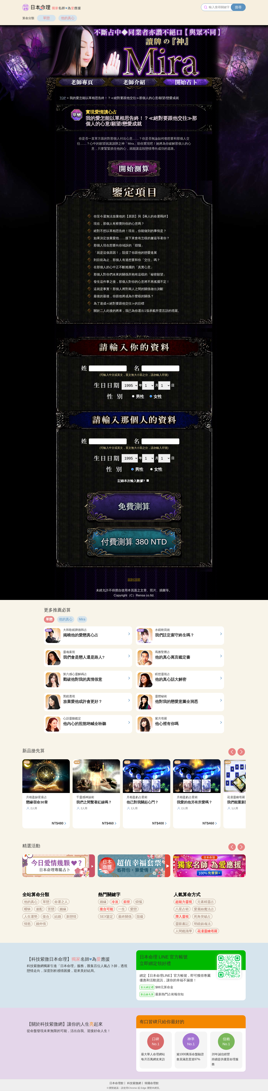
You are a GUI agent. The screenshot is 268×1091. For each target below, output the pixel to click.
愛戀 (133, 909)
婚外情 (41, 924)
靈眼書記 (182, 924)
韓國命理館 (152, 1083)
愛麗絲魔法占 (204, 909)
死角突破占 (202, 916)
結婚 (57, 916)
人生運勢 (30, 916)
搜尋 (238, 7)
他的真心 (67, 18)
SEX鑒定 (106, 916)
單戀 (46, 18)
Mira (82, 619)
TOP (63, 98)
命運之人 (61, 902)
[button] (232, 847)
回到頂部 (134, 580)
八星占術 (182, 909)
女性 (158, 396)
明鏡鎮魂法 (202, 924)
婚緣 (103, 902)
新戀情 (71, 916)
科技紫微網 (134, 1083)
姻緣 (63, 909)
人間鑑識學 (183, 931)
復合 (46, 916)
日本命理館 (116, 1083)
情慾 (27, 924)
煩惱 (138, 902)
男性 (140, 396)
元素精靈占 (205, 902)
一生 (121, 909)
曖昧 (27, 909)
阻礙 (140, 916)
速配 (39, 909)
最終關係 (125, 916)
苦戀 (51, 909)
